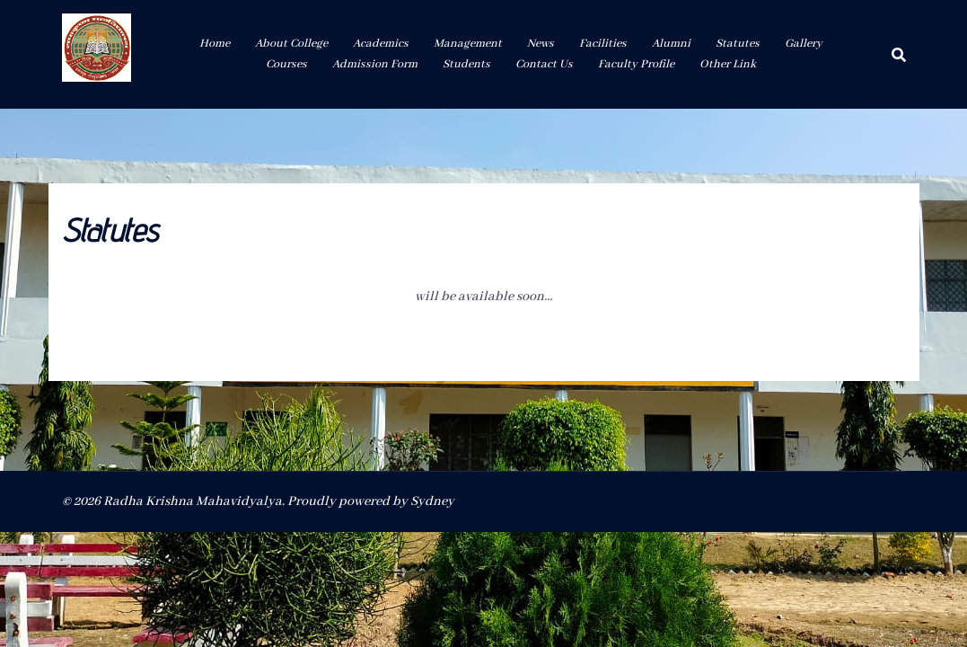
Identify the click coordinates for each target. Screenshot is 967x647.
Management (468, 43)
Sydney (432, 501)
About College (291, 43)
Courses (286, 64)
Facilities (603, 43)
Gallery (803, 43)
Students (466, 64)
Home (214, 43)
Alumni (671, 43)
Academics (381, 43)
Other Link (727, 64)
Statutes (738, 43)
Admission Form (375, 64)
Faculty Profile (636, 64)
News (540, 43)
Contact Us (544, 64)
